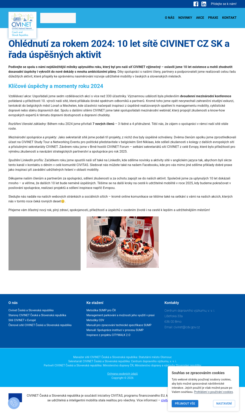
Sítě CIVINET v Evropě (22, 320)
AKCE (200, 18)
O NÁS (169, 18)
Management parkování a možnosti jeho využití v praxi (121, 315)
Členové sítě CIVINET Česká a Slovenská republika (40, 325)
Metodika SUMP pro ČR (101, 310)
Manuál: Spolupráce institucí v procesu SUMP (115, 330)
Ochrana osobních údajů (122, 373)
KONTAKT (229, 18)
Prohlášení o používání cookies (213, 391)
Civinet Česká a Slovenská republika (31, 310)
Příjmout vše (185, 403)
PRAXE (213, 18)
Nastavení (224, 403)
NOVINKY (185, 18)
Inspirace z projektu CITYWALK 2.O (109, 335)
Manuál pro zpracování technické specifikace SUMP (119, 325)
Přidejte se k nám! (224, 4)
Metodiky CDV (95, 320)
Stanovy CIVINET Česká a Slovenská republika (37, 315)
